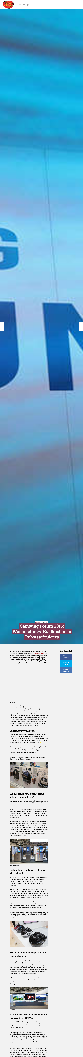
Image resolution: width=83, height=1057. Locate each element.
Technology (23, 4)
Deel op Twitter (66, 663)
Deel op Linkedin (66, 670)
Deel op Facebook (66, 656)
